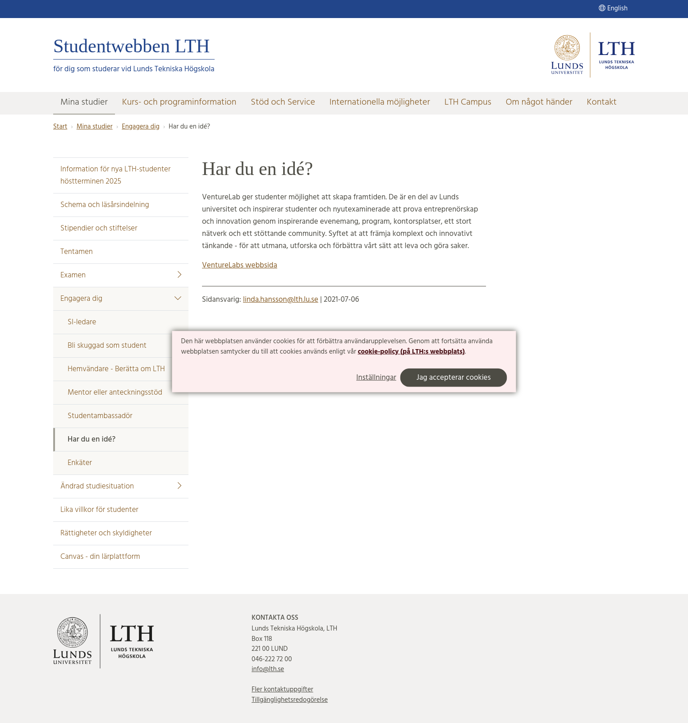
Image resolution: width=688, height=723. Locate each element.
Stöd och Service (283, 102)
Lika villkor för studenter (99, 510)
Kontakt (602, 102)
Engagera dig (140, 126)
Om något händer (539, 102)
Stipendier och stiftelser (99, 228)
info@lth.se (268, 669)
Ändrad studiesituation (120, 486)
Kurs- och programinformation (179, 102)
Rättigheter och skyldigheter (106, 533)
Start (60, 126)
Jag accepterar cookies (454, 378)
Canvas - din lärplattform (100, 557)
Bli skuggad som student (107, 346)
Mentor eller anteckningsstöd (115, 393)
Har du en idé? (91, 439)
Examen (120, 275)
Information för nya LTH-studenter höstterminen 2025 (115, 175)
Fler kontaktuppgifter (282, 689)
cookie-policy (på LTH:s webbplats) (411, 351)
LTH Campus (468, 102)
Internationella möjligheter (380, 102)
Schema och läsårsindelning (104, 205)
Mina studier (84, 102)
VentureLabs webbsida (239, 265)
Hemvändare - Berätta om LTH (116, 369)
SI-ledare (82, 322)
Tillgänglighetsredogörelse (290, 700)
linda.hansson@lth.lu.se (280, 300)
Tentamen (76, 252)
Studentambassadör (100, 416)
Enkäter (80, 463)
